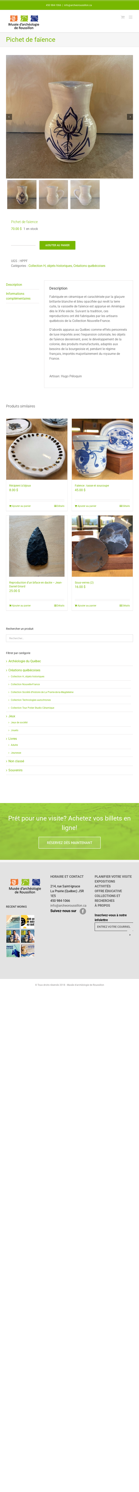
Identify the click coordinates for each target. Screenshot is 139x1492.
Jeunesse (16, 756)
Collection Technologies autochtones (31, 703)
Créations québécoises (89, 269)
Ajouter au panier (57, 249)
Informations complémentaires (18, 300)
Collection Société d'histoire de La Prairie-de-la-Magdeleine (42, 696)
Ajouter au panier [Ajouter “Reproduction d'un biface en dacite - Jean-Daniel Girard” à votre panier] (21, 609)
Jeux (11, 720)
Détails (60, 509)
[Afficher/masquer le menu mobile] (131, 17)
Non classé (16, 765)
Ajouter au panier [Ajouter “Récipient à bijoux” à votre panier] (21, 509)
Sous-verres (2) (84, 586)
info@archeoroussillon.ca (78, 5)
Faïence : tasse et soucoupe (92, 489)
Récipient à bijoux (20, 489)
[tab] (22, 288)
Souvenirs (15, 774)
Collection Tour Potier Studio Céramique (32, 711)
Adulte (14, 748)
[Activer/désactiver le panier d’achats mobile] (123, 17)
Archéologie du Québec (24, 665)
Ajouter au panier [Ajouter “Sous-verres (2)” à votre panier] (87, 609)
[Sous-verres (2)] (102, 550)
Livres (12, 742)
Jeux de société (19, 726)
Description (14, 288)
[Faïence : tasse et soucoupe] (102, 453)
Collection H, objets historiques (50, 269)
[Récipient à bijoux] (36, 453)
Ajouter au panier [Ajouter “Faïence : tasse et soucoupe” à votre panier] (87, 509)
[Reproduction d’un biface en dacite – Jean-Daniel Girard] (36, 550)
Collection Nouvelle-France (25, 688)
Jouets (14, 734)
